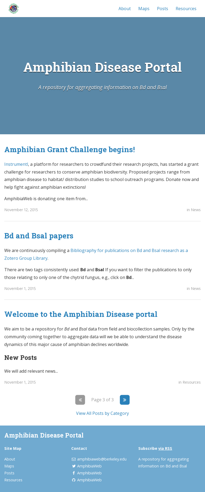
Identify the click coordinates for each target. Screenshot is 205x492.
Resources (186, 8)
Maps (143, 8)
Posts (162, 8)
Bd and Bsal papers (38, 235)
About (125, 8)
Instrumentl (16, 164)
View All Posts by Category (102, 413)
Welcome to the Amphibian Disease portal (80, 314)
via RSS (165, 448)
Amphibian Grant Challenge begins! (69, 149)
